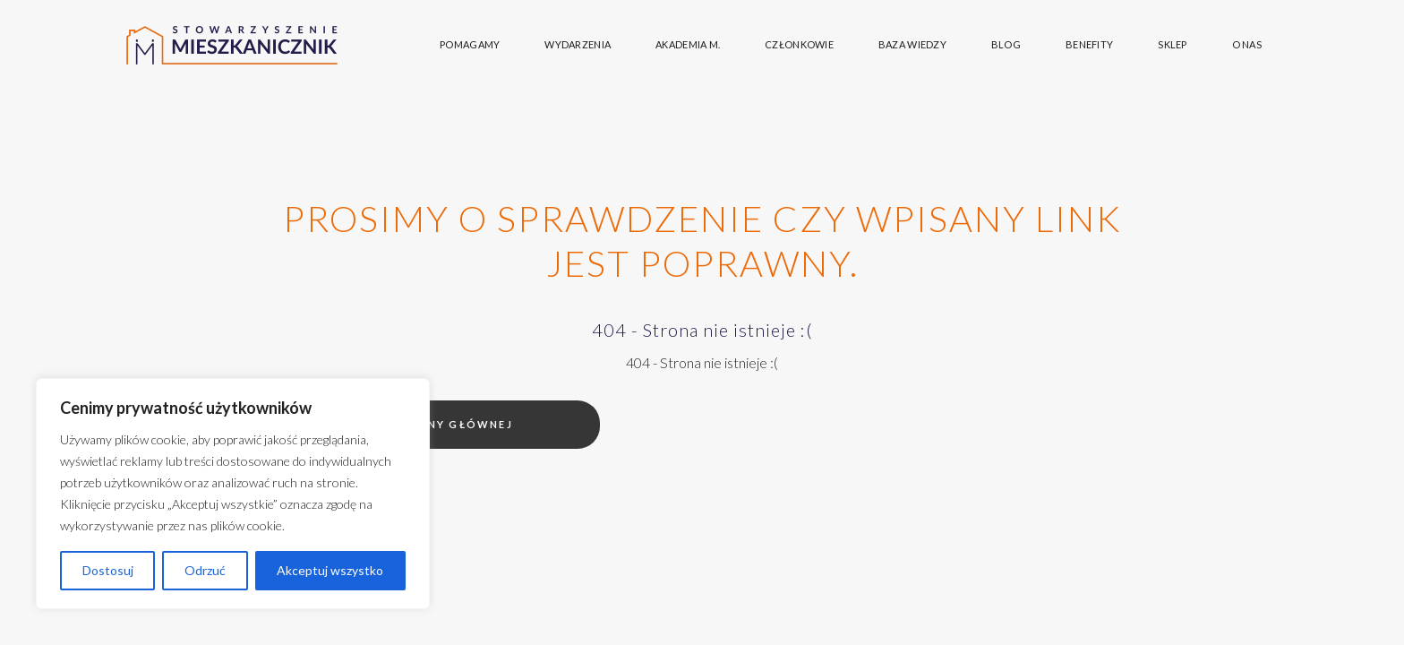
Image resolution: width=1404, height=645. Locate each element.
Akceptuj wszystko (330, 570)
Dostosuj (107, 570)
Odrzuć (205, 570)
